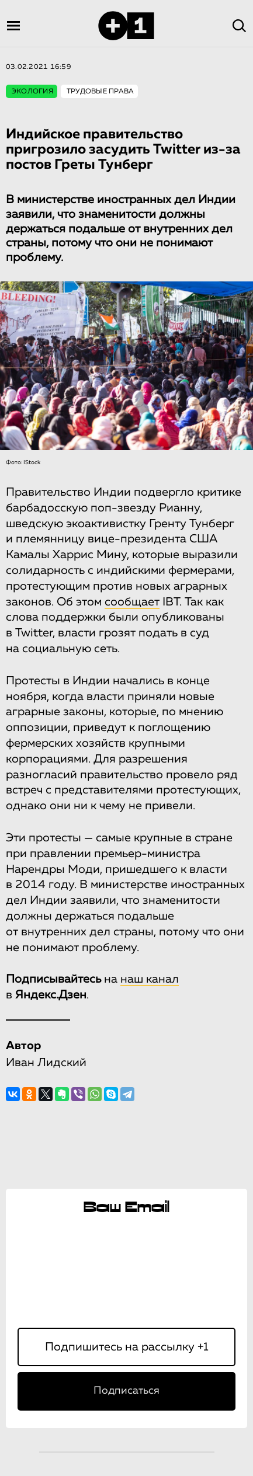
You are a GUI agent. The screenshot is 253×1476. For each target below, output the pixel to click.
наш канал (149, 979)
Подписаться (126, 1391)
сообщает (132, 602)
